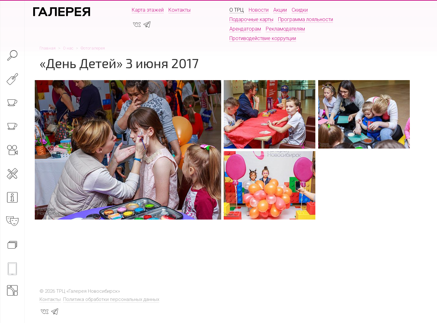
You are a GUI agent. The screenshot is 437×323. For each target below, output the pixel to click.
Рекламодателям (285, 29)
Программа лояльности (305, 19)
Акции (280, 10)
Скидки (300, 10)
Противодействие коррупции (262, 38)
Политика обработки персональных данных (111, 299)
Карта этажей (148, 10)
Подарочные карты (251, 19)
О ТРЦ (236, 10)
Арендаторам (245, 29)
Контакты (179, 10)
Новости (259, 10)
